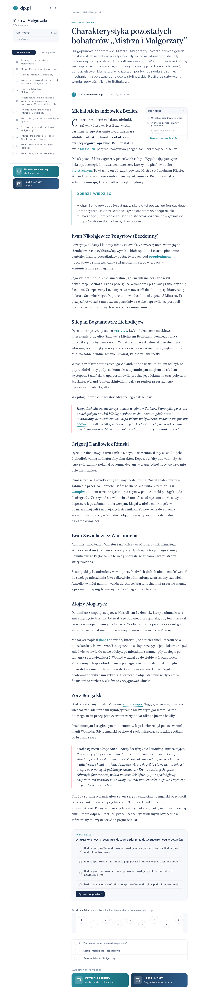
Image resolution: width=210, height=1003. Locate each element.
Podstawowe (24, 52)
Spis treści (166, 111)
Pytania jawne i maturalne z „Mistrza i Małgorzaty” (36, 111)
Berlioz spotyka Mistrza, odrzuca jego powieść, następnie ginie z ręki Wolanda (128, 861)
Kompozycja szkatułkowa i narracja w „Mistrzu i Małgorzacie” (40, 82)
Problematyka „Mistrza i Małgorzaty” (33, 90)
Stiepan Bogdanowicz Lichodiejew (162, 132)
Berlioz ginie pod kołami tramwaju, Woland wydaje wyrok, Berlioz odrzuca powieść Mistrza (126, 873)
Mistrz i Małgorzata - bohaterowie (39, 69)
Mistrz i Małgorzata (92, 12)
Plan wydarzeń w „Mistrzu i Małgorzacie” (35, 62)
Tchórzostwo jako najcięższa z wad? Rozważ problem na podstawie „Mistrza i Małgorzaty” (39, 101)
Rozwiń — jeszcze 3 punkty (162, 138)
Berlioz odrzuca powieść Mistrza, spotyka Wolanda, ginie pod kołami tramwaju (129, 884)
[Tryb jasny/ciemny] (56, 8)
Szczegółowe (48, 52)
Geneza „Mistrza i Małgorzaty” (37, 74)
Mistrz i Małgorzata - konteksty (37, 153)
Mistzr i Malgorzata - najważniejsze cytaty (40, 120)
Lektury (75, 12)
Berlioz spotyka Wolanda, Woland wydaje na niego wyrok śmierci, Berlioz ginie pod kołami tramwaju (129, 850)
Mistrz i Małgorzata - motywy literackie (36, 146)
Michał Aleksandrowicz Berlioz (166, 118)
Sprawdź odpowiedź (90, 894)
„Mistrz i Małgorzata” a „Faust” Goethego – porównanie (37, 137)
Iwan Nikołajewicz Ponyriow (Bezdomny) (165, 124)
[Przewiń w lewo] (74, 923)
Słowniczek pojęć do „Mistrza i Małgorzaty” (37, 129)
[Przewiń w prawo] (185, 923)
